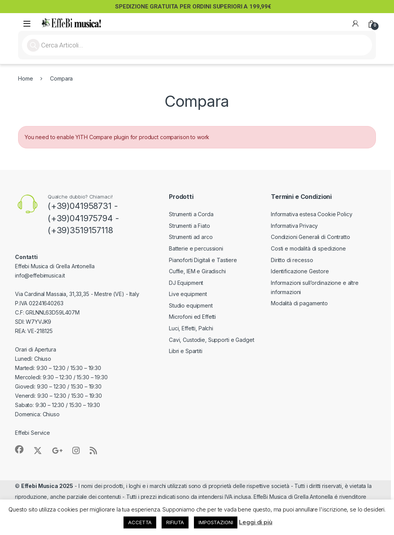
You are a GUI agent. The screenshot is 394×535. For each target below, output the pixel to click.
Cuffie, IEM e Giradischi (197, 271)
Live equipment (188, 294)
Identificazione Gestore (300, 271)
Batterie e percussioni (196, 248)
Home (25, 78)
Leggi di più (255, 522)
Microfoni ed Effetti (192, 316)
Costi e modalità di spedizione (308, 248)
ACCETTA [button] (140, 522)
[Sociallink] (19, 449)
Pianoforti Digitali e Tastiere (203, 260)
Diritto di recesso (292, 260)
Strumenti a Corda (191, 214)
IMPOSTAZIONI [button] (216, 522)
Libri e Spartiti (185, 351)
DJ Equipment (186, 282)
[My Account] (355, 23)
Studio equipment (191, 305)
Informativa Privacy (294, 225)
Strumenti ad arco (191, 237)
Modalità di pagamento (299, 303)
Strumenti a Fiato (189, 225)
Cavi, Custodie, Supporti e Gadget (211, 339)
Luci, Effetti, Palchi (191, 328)
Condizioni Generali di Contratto (310, 237)
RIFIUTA (175, 522)
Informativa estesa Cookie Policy (311, 214)
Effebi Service (32, 432)
